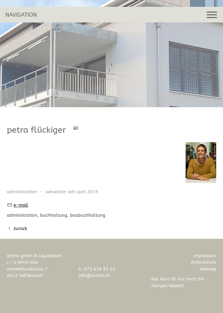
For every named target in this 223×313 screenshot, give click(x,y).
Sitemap (208, 268)
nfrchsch (94, 275)
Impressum (204, 255)
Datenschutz (203, 262)
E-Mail (21, 205)
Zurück (20, 228)
